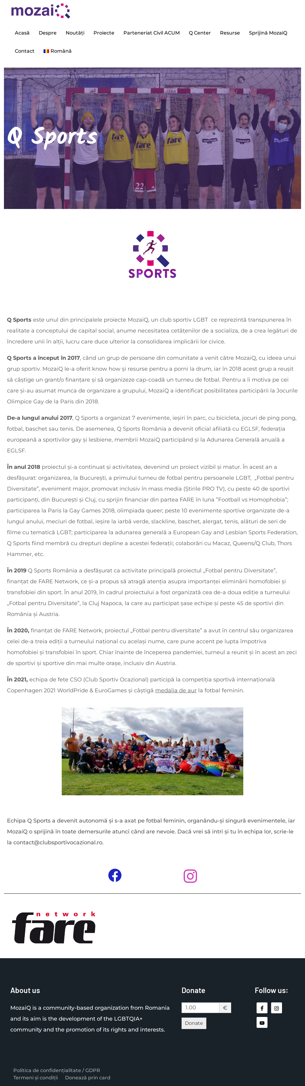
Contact (24, 51)
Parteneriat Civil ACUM (151, 33)
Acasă (22, 33)
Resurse (230, 33)
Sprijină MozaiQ (268, 33)
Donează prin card (87, 1078)
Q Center (200, 33)
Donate (194, 1023)
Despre (48, 33)
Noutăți (75, 33)
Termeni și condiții (35, 1078)
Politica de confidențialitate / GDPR (56, 1070)
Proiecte (103, 33)
